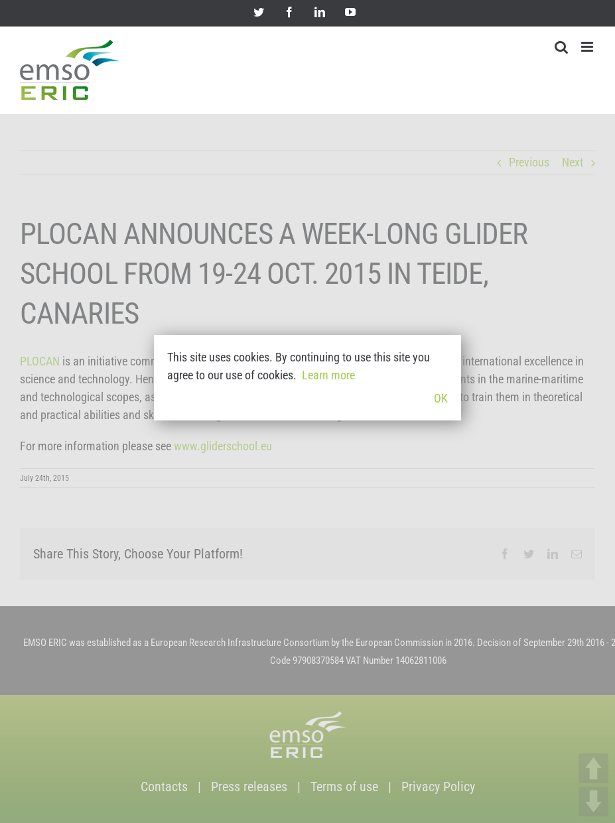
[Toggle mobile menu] (588, 47)
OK (441, 398)
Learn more (328, 375)
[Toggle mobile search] (561, 47)
